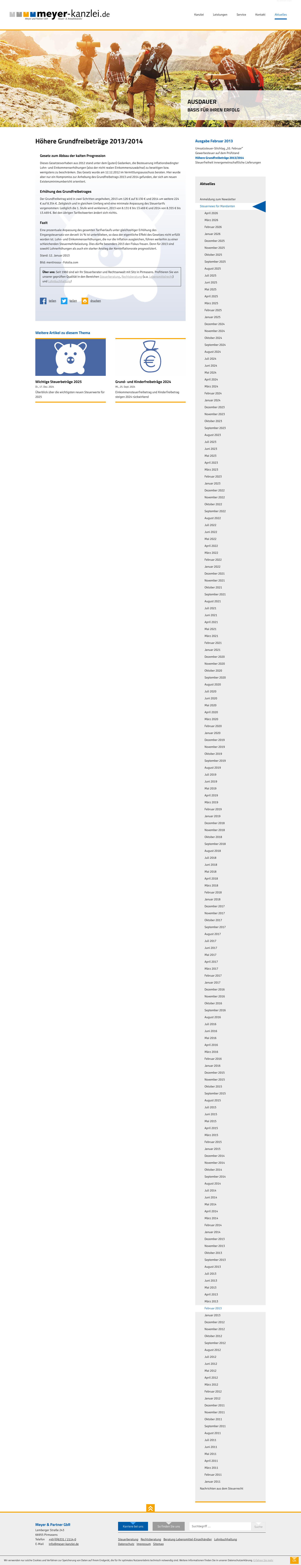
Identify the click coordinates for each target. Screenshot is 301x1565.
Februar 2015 (213, 1142)
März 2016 (211, 1052)
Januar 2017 (212, 982)
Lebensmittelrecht (161, 277)
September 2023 (215, 428)
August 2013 (212, 1267)
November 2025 (214, 248)
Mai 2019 (210, 788)
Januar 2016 (212, 1066)
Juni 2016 (210, 1031)
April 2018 (211, 879)
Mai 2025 (210, 289)
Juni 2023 (210, 449)
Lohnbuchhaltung (59, 281)
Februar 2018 (213, 892)
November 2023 (214, 414)
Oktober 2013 (213, 1253)
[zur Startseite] (59, 14)
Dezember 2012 (214, 1322)
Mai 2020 (210, 705)
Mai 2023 (210, 456)
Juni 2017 (210, 948)
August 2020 (212, 684)
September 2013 (215, 1260)
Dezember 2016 (214, 989)
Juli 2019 (210, 775)
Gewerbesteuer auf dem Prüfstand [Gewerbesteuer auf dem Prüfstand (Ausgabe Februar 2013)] (217, 153)
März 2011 (211, 1468)
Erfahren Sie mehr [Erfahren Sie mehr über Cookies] (263, 1560)
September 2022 (215, 511)
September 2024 (215, 345)
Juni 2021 (210, 615)
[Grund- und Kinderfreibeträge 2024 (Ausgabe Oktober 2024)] (150, 370)
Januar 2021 (212, 650)
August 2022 (212, 518)
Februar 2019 (213, 809)
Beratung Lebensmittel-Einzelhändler (187, 1539)
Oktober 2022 (213, 504)
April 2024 (211, 379)
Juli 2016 (210, 1024)
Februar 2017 (213, 976)
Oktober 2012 (213, 1336)
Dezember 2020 (214, 657)
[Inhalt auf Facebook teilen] (49, 301)
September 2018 (215, 844)
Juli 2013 (210, 1274)
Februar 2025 (213, 310)
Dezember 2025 (214, 241)
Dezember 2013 (214, 1239)
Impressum (143, 1544)
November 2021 (214, 580)
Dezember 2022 (214, 490)
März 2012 (211, 1385)
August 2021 (212, 601)
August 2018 (212, 851)
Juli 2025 (210, 275)
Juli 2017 (210, 941)
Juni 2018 (210, 865)
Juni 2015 (210, 1114)
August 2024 (212, 352)
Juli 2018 (210, 858)
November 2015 (214, 1080)
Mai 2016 (210, 1038)
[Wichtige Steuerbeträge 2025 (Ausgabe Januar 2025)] (70, 370)
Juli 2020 (210, 691)
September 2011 (215, 1426)
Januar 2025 (212, 317)
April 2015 (211, 1128)
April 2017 (211, 962)
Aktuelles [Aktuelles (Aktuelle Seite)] (281, 15)
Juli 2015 (210, 1107)
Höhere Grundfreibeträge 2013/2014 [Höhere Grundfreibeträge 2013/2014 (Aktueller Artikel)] (219, 158)
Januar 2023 (212, 483)
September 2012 (215, 1343)
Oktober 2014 (213, 1170)
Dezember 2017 (214, 906)
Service (241, 15)
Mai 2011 (210, 1454)
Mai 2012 (210, 1371)
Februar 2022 (213, 560)
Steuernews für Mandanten (217, 206)
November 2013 (214, 1246)
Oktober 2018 (213, 837)
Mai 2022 (210, 539)
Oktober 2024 (213, 338)
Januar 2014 (212, 1232)
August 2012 (212, 1350)
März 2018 (211, 885)
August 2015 (212, 1100)
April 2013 (211, 1294)
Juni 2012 (210, 1364)
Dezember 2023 (214, 407)
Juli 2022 (210, 525)
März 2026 (211, 220)
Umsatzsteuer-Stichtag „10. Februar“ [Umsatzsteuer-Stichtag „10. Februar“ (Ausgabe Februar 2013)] (219, 148)
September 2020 (215, 677)
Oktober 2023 (213, 421)
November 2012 (214, 1329)
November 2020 (214, 664)
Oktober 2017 (213, 920)
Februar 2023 (213, 476)
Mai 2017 (210, 955)
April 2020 (211, 712)
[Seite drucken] (92, 301)
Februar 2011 (213, 1475)
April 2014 (211, 1211)
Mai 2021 (210, 629)
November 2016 (214, 996)
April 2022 (211, 546)
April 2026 (211, 213)
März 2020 (211, 719)
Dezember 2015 (214, 1073)
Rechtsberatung (132, 277)
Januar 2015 (212, 1149)
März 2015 (211, 1135)
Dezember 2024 (214, 324)
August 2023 (212, 435)
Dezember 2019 (214, 740)
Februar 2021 (213, 643)
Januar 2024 (212, 400)
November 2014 (214, 1163)
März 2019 (211, 802)
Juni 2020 (210, 698)
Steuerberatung (110, 277)
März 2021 (211, 636)
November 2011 (214, 1412)
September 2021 (215, 594)
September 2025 (215, 262)
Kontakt (260, 15)
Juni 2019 (210, 781)
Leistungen (220, 15)
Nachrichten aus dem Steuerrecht (221, 1488)
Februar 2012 (213, 1391)
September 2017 (215, 927)
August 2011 (212, 1433)
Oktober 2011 (213, 1419)
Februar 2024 (213, 393)
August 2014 (212, 1183)
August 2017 (212, 934)
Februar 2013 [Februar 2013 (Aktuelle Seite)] (213, 1308)
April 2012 (211, 1378)
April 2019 (211, 795)
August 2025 (212, 269)
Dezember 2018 (214, 823)
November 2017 (214, 913)
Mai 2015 (210, 1121)
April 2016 (211, 1045)
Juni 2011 (210, 1447)
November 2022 (214, 497)
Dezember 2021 (214, 574)
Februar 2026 (213, 227)
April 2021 (211, 622)
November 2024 (214, 331)
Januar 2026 (212, 234)
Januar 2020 (212, 733)
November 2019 (214, 747)
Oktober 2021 (213, 587)
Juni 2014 (210, 1197)
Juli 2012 (210, 1357)
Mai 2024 (210, 372)
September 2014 (215, 1177)
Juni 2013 (210, 1281)
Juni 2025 (210, 282)
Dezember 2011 (214, 1405)
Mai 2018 (210, 872)
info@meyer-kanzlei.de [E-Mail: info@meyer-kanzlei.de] (64, 1544)
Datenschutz (126, 1544)
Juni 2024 (210, 366)
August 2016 (212, 1017)
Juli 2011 (210, 1440)
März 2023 (211, 470)
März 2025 (211, 303)
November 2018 (214, 830)
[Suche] (220, 1526)
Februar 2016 (213, 1059)
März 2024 (211, 386)
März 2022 (211, 553)
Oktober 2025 (213, 255)
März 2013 (211, 1301)
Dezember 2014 (214, 1156)
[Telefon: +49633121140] (62, 1539)
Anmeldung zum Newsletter (218, 199)
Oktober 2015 (213, 1086)
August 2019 (212, 768)
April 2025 (211, 296)
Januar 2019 (212, 816)
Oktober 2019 (213, 754)
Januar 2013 (212, 1315)
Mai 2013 (210, 1287)
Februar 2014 (213, 1225)
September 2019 (215, 761)
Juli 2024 (210, 359)
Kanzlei (199, 15)
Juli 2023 (210, 442)
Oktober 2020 (213, 671)
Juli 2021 (210, 608)
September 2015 (215, 1093)
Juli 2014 (210, 1190)
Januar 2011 (212, 1482)
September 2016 (215, 1010)
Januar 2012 (212, 1398)
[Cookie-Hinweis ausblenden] (294, 1560)
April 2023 (211, 463)
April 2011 (211, 1461)
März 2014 (211, 1218)
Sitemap (158, 1544)
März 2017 (211, 969)
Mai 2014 (210, 1204)
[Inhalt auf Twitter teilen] (70, 301)
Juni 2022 (210, 532)
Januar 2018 (212, 899)
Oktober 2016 (213, 1003)
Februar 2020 (213, 726)
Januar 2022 (212, 567)
